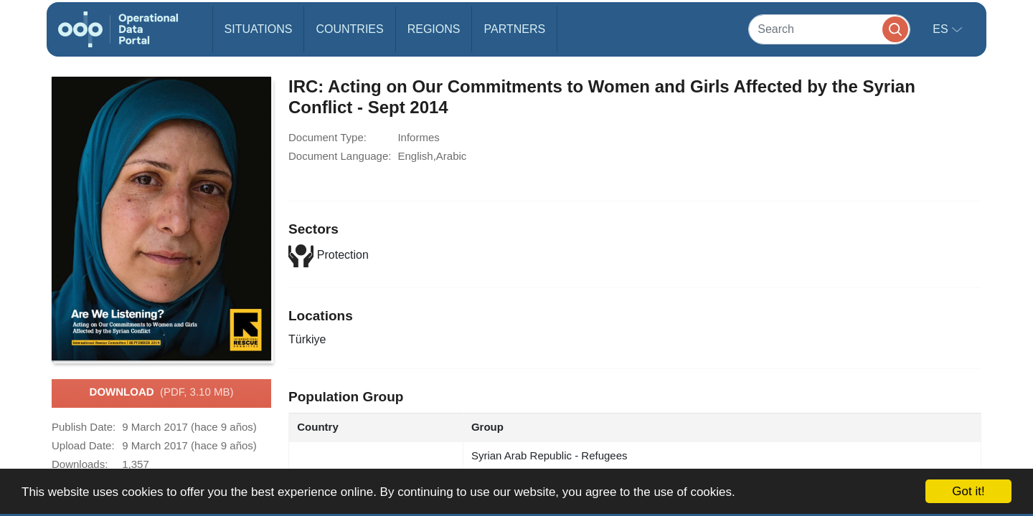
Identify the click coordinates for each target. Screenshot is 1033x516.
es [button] (942, 29)
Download (162, 392)
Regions (434, 29)
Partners (514, 29)
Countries (349, 29)
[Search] (829, 29)
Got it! (968, 491)
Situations (259, 29)
